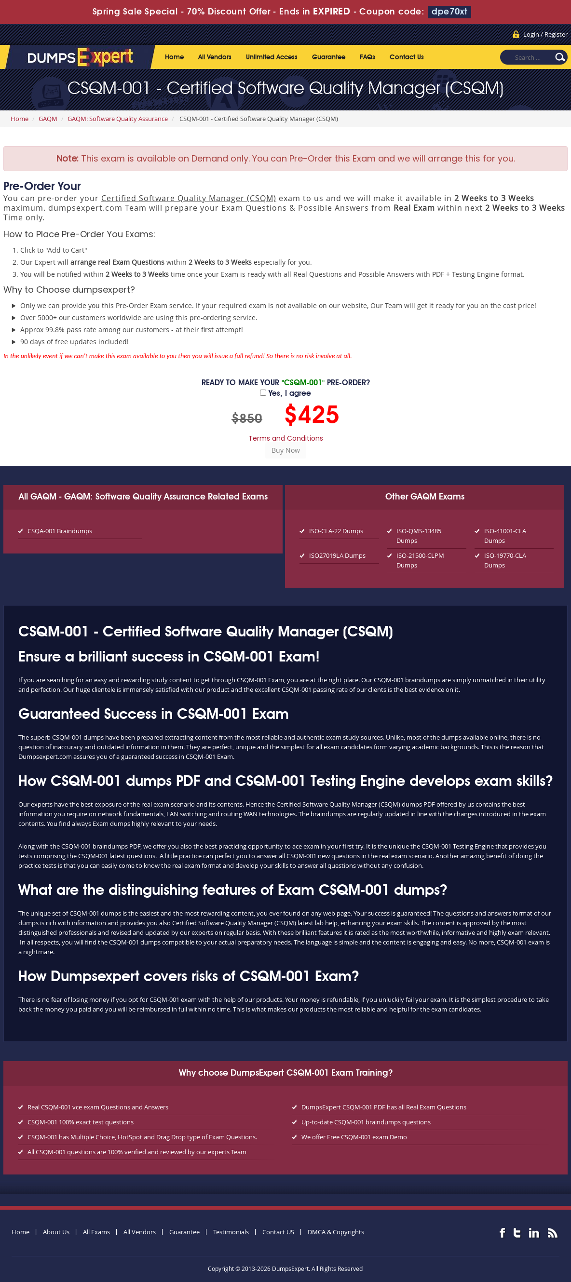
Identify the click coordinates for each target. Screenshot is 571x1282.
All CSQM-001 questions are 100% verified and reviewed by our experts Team (136, 1151)
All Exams (96, 1232)
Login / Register (545, 34)
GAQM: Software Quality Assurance (118, 118)
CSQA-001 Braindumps (59, 530)
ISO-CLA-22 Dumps (336, 530)
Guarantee (328, 57)
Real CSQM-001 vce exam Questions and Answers (97, 1107)
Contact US (278, 1232)
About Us (56, 1232)
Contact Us (407, 57)
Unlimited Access (272, 57)
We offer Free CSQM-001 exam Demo (354, 1137)
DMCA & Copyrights (336, 1232)
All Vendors (214, 57)
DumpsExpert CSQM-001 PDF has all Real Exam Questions (383, 1107)
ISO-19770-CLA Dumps (505, 560)
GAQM (48, 118)
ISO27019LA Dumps (337, 555)
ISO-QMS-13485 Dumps (418, 535)
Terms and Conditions (285, 438)
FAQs (367, 57)
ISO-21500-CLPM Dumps (420, 560)
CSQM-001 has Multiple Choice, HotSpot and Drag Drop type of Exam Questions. (142, 1137)
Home (174, 57)
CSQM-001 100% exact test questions (80, 1122)
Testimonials (231, 1232)
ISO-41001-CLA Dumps (505, 535)
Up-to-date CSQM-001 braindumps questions (366, 1122)
